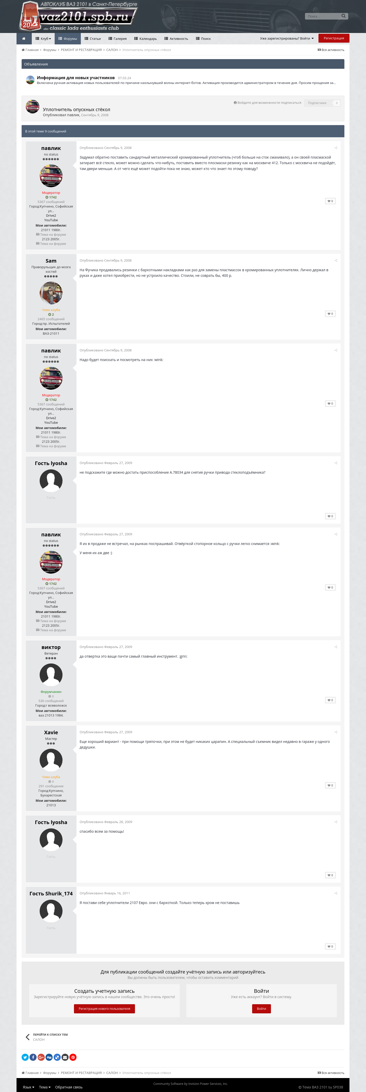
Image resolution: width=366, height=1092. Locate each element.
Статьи (95, 38)
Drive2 (51, 215)
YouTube (51, 220)
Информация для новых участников (76, 77)
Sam (51, 260)
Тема (45, 1087)
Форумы (70, 38)
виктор (50, 647)
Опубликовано (106, 147)
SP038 (338, 1087)
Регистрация (334, 38)
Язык (28, 1087)
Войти (261, 1008)
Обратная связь (69, 1087)
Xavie (51, 732)
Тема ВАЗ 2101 (315, 1087)
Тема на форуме (51, 234)
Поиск (205, 38)
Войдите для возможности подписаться (269, 102)
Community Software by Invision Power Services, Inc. (190, 1084)
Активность (178, 38)
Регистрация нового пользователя (104, 1008)
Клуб (45, 38)
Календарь (148, 38)
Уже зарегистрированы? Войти (287, 38)
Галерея (120, 38)
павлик (73, 114)
